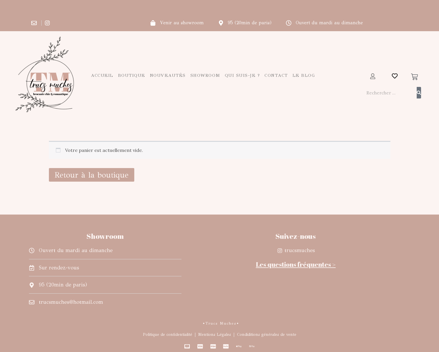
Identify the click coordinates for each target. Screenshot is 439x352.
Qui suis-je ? (242, 75)
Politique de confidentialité (167, 334)
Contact (276, 75)
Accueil (102, 75)
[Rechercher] (419, 92)
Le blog (304, 75)
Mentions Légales (214, 334)
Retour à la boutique (91, 175)
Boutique (131, 75)
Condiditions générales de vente (266, 334)
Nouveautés (168, 75)
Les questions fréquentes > (296, 264)
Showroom (205, 75)
